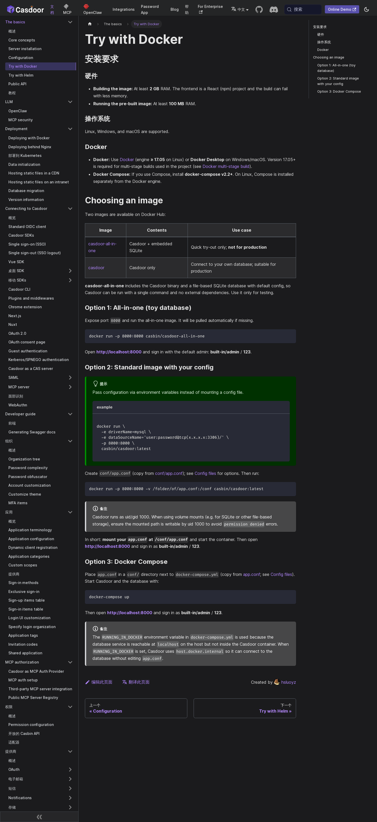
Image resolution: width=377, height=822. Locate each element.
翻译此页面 (136, 682)
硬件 (320, 34)
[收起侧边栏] (39, 817)
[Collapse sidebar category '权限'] (70, 707)
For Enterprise (210, 9)
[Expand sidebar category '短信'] (70, 788)
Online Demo (342, 9)
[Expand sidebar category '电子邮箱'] (70, 779)
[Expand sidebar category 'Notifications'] (70, 798)
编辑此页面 (98, 682)
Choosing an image (328, 57)
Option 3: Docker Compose (339, 91)
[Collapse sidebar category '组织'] (70, 441)
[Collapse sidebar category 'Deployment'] (70, 129)
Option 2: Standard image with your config (338, 81)
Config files (205, 473)
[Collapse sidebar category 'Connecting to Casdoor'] (70, 208)
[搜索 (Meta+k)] (303, 9)
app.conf (251, 574)
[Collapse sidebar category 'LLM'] (70, 102)
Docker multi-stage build (226, 166)
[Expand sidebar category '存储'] (70, 807)
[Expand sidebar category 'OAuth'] (70, 769)
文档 (52, 9)
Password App (150, 9)
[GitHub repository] (259, 9)
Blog (175, 9)
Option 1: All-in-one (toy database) (336, 68)
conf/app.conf (169, 473)
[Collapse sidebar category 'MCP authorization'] (70, 662)
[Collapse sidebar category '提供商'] (70, 751)
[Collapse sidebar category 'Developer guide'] (70, 414)
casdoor (96, 267)
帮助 (187, 9)
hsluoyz (285, 682)
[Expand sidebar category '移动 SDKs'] (70, 280)
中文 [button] (238, 9)
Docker (127, 159)
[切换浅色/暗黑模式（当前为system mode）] (366, 9)
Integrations (124, 9)
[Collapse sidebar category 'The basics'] (70, 22)
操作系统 (324, 42)
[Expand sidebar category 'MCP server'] (70, 387)
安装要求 (320, 27)
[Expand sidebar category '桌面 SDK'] (70, 271)
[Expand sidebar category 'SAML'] (70, 377)
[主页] (90, 24)
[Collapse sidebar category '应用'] (70, 512)
